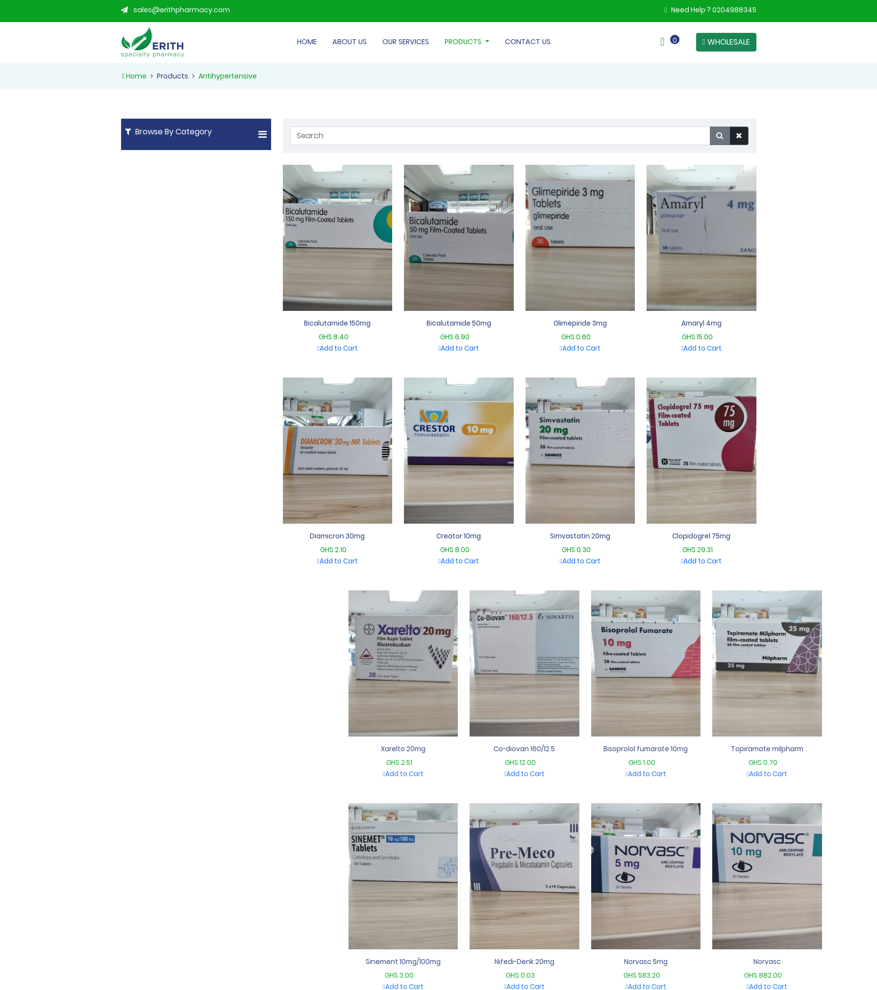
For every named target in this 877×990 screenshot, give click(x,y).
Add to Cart (361, 348)
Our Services (405, 42)
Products (464, 42)
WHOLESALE (726, 42)
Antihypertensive (228, 76)
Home (307, 42)
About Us (349, 42)
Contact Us (528, 42)
